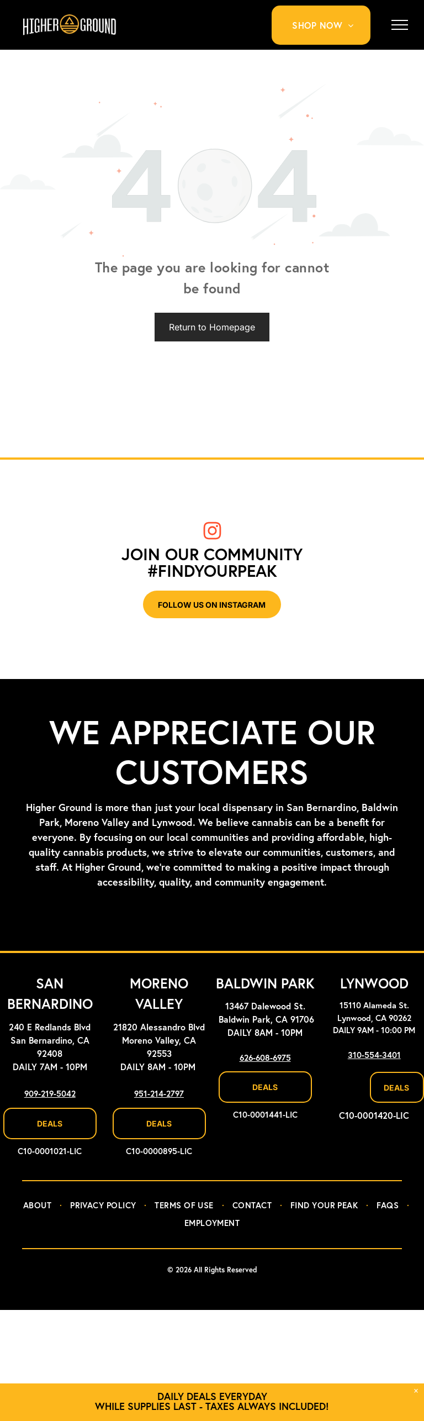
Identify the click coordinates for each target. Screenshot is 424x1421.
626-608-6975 (265, 1058)
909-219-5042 (50, 1094)
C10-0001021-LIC (50, 1152)
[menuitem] (327, 25)
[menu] (399, 24)
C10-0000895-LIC (159, 1152)
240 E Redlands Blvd (50, 1027)
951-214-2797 (159, 1094)
